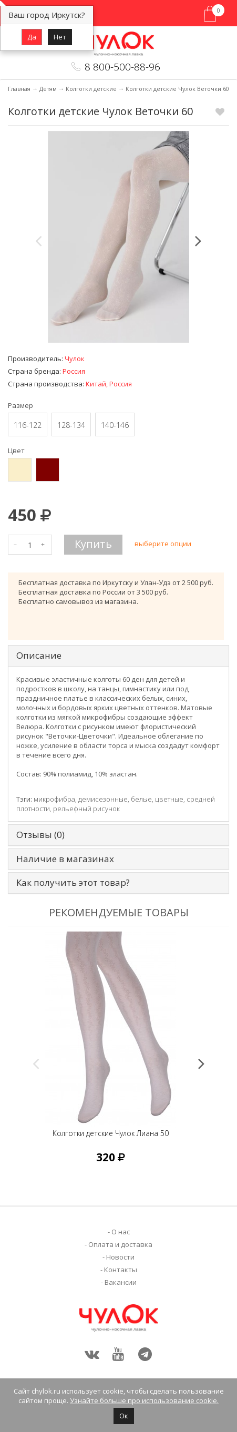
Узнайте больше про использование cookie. (144, 1400)
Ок (123, 1415)
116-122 (28, 425)
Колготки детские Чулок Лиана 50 (111, 1133)
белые (141, 799)
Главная (19, 89)
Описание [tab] (38, 656)
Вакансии (121, 1282)
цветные (169, 799)
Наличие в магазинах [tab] (65, 859)
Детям (48, 89)
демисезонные (103, 799)
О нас (120, 1231)
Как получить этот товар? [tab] (73, 883)
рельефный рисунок (86, 808)
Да (31, 37)
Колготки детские (91, 89)
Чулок (75, 358)
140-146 (115, 425)
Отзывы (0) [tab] (40, 835)
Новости (120, 1257)
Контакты (120, 1269)
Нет (60, 37)
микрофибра (54, 799)
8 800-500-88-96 (122, 67)
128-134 (71, 425)
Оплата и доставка (120, 1244)
